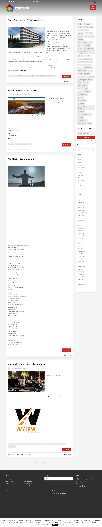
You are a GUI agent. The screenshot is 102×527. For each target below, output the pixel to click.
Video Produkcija (28, 478)
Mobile (80, 177)
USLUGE (47, 7)
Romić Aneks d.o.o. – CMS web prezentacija (27, 20)
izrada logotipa (32, 443)
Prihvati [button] (55, 524)
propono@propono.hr (81, 485)
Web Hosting (27, 485)
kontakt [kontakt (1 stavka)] (80, 67)
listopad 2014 (81, 284)
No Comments (67, 81)
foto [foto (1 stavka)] (79, 45)
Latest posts (35, 81)
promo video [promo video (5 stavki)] (83, 85)
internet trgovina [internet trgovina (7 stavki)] (85, 62)
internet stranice (34, 75)
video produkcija (26, 355)
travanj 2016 (81, 259)
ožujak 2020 (81, 212)
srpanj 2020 (81, 207)
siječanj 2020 (81, 215)
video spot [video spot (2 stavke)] (81, 111)
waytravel (62, 443)
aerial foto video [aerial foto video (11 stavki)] (86, 27)
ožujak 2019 (81, 223)
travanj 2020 (81, 210)
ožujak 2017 (81, 243)
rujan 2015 (80, 269)
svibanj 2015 (81, 274)
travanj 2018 (81, 236)
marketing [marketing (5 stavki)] (82, 70)
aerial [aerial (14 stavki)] (88, 24)
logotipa (59, 102)
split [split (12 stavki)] (81, 98)
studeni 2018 (81, 225)
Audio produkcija (28, 479)
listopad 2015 (81, 266)
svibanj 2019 (81, 220)
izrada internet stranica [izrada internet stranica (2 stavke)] (84, 64)
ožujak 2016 (81, 261)
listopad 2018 (81, 228)
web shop (80, 190)
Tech (79, 185)
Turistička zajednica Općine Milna (22, 90)
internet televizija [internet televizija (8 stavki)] (86, 59)
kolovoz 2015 (81, 271)
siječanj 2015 (81, 279)
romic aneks (44, 75)
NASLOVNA (34, 7)
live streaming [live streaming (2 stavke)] (88, 67)
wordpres (52, 75)
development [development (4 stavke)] (90, 36)
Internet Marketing (10, 483)
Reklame (80, 183)
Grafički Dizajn (9, 481)
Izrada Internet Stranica (29, 481)
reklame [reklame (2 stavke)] (81, 92)
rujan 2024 (80, 200)
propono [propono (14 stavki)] (83, 88)
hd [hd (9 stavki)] (81, 48)
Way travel (16, 398)
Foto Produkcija (9, 478)
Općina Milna (13, 144)
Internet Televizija (28, 483)
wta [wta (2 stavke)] (90, 123)
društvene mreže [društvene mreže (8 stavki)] (86, 42)
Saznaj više (61, 524)
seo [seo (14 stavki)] (88, 91)
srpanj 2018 (81, 233)
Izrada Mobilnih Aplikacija (12, 485)
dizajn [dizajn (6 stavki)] (81, 39)
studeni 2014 (81, 282)
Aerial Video (81, 162)
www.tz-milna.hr (54, 98)
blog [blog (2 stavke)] (87, 30)
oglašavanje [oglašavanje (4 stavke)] (90, 77)
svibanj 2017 (81, 241)
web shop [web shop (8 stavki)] (83, 120)
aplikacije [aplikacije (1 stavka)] (80, 30)
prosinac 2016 (81, 246)
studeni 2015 (81, 264)
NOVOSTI (62, 7)
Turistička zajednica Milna (25, 144)
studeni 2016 (81, 248)
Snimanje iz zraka (10, 479)
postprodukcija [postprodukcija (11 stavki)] (86, 79)
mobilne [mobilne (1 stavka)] (91, 70)
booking (12, 443)
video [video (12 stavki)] (82, 104)
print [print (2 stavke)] (80, 82)
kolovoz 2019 (81, 218)
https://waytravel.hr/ (52, 372)
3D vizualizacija (82, 160)
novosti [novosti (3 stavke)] (81, 77)
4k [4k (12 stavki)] (81, 24)
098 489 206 (36, 1)
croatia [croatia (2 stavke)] (80, 36)
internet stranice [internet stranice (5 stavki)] (84, 56)
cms (11, 75)
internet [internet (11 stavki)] (89, 48)
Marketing (80, 175)
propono (25, 24)
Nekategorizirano (82, 180)
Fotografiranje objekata (21, 75)
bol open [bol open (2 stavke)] (81, 33)
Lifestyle (80, 172)
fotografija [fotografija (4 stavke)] (87, 45)
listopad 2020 (81, 202)
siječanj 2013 (81, 287)
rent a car (54, 443)
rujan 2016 (80, 253)
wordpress (12, 446)
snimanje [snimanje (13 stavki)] (84, 94)
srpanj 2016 (81, 256)
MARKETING (55, 7)
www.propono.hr (80, 483)
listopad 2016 (81, 251)
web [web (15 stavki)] (81, 117)
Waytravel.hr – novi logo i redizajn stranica (26, 364)
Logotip (41, 443)
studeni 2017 (81, 238)
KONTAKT (69, 7)
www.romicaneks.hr (23, 70)
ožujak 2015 (81, 277)
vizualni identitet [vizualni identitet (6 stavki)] (85, 114)
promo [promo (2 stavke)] (86, 82)
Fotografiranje (19, 81)
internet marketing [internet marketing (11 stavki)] (82, 52)
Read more (66, 76)
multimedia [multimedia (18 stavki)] (85, 73)
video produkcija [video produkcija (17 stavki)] (82, 107)
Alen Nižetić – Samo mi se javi (21, 159)
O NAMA (41, 7)
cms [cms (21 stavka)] (90, 33)
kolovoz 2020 (81, 205)
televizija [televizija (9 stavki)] (83, 101)
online (47, 443)
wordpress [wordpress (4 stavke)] (82, 123)
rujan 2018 (80, 230)
